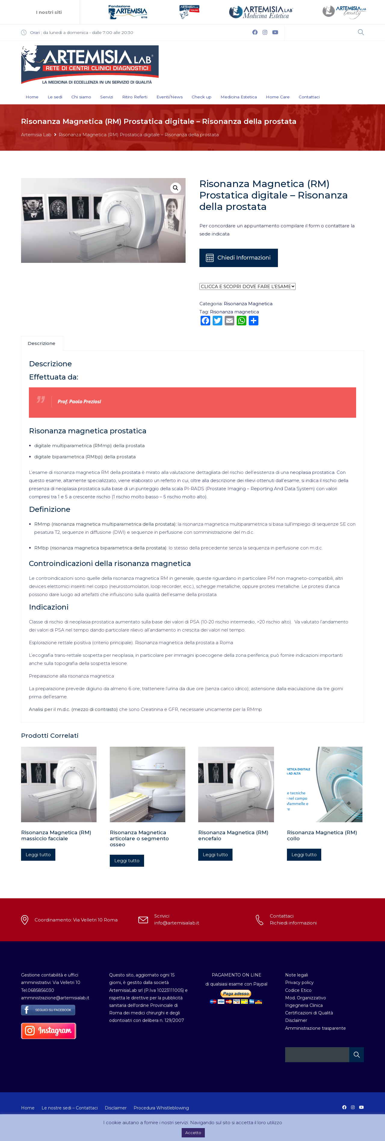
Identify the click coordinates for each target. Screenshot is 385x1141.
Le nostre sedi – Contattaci (70, 1108)
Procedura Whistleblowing (161, 1108)
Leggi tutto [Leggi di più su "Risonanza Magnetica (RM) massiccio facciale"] (38, 854)
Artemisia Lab (36, 134)
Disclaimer (296, 1020)
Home (32, 96)
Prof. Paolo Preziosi (79, 401)
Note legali (296, 975)
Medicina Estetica (238, 96)
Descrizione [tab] (41, 343)
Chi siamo (81, 96)
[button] (175, 188)
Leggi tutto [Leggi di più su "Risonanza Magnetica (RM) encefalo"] (215, 854)
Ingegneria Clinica (304, 1005)
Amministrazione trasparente (315, 1028)
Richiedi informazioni (293, 923)
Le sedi (55, 96)
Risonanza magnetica (234, 312)
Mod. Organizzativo (305, 998)
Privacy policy (299, 982)
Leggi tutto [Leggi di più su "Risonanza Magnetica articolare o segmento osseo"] (127, 860)
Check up (201, 96)
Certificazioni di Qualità (309, 1013)
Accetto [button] (193, 1132)
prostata (131, 472)
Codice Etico (298, 990)
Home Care (278, 96)
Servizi (106, 96)
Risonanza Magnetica (248, 303)
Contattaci (309, 96)
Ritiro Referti (134, 96)
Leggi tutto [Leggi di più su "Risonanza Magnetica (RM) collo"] (304, 854)
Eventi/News (169, 96)
